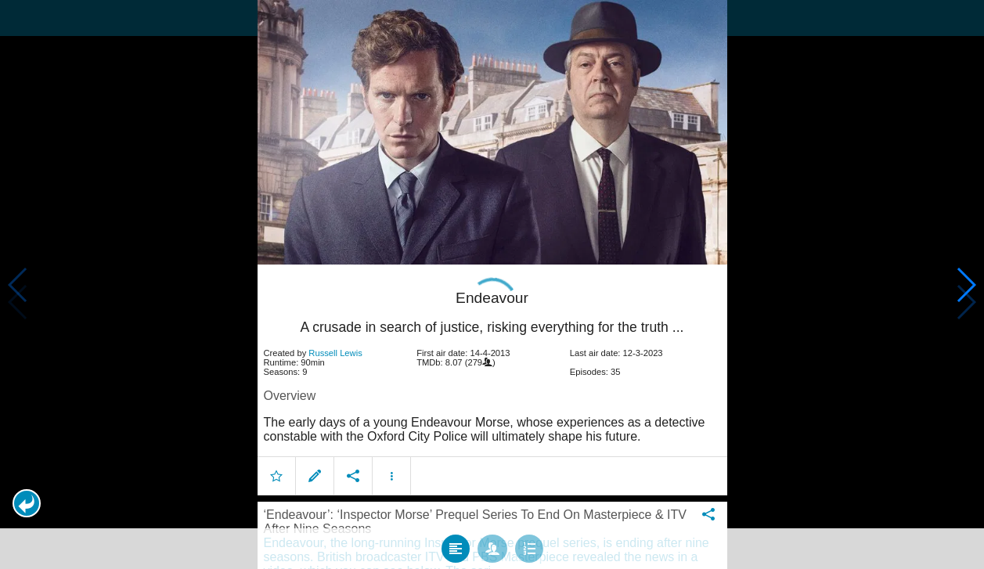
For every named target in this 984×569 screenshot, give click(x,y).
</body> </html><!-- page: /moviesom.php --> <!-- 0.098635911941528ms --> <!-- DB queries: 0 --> (492, 284)
